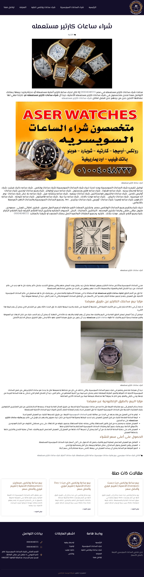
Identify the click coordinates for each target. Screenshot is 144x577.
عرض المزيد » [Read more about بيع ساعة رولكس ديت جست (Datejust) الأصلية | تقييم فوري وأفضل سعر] (135, 509)
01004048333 (88, 92)
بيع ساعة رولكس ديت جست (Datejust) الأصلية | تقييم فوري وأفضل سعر (121, 486)
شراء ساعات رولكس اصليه (43, 7)
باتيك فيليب (69, 550)
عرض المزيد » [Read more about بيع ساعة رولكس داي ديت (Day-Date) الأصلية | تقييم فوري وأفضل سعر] (86, 509)
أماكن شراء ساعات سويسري (128, 455)
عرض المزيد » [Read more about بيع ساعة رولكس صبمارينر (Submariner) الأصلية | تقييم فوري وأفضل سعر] (38, 512)
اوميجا (71, 546)
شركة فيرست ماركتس (66, 573)
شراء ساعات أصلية (68, 455)
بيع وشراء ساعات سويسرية (106, 455)
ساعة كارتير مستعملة (85, 455)
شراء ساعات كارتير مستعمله (77, 98)
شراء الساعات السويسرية (72, 7)
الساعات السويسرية (78, 414)
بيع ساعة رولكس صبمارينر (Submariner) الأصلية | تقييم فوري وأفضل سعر (26, 486)
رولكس (71, 553)
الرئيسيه (92, 7)
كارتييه (71, 34)
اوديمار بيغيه (69, 542)
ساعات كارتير (101, 317)
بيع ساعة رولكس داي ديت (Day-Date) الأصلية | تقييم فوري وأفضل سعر (72, 486)
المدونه (22, 7)
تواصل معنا (9, 7)
